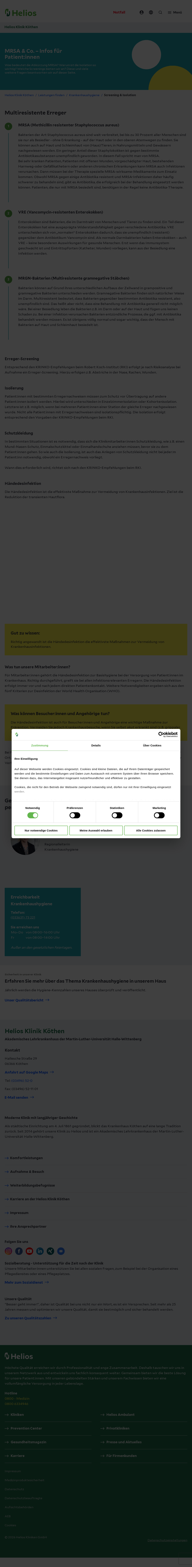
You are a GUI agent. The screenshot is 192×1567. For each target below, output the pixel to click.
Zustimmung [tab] (39, 745)
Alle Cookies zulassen (151, 830)
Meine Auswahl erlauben (96, 830)
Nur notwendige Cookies (41, 830)
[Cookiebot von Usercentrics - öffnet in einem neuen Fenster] (161, 734)
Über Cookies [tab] (152, 745)
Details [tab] (96, 745)
